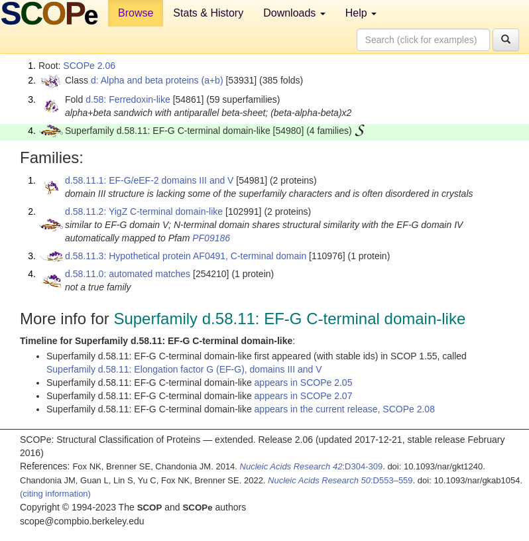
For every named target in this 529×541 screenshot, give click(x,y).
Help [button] (361, 13)
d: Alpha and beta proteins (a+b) (157, 80)
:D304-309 (311, 466)
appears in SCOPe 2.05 (304, 382)
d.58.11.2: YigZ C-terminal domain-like (144, 211)
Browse (135, 13)
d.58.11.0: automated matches (127, 274)
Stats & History (208, 13)
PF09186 (211, 238)
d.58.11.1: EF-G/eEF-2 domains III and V (149, 180)
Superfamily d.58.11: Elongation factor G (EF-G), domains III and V (184, 369)
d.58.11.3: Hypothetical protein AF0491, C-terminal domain (185, 256)
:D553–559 (340, 480)
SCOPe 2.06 (89, 65)
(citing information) (55, 494)
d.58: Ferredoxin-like (128, 99)
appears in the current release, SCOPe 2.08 (345, 409)
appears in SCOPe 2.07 (304, 396)
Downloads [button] (294, 13)
